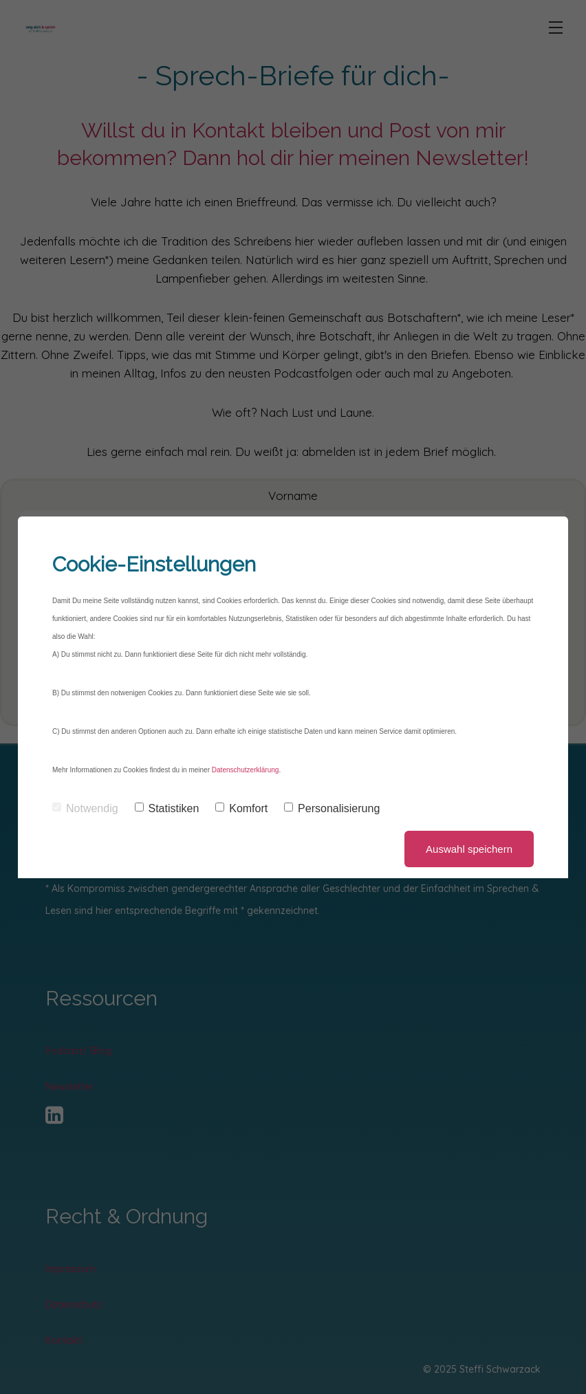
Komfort (241, 808)
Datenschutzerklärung (245, 770)
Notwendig (85, 808)
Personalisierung (332, 808)
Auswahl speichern (469, 849)
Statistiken (167, 808)
